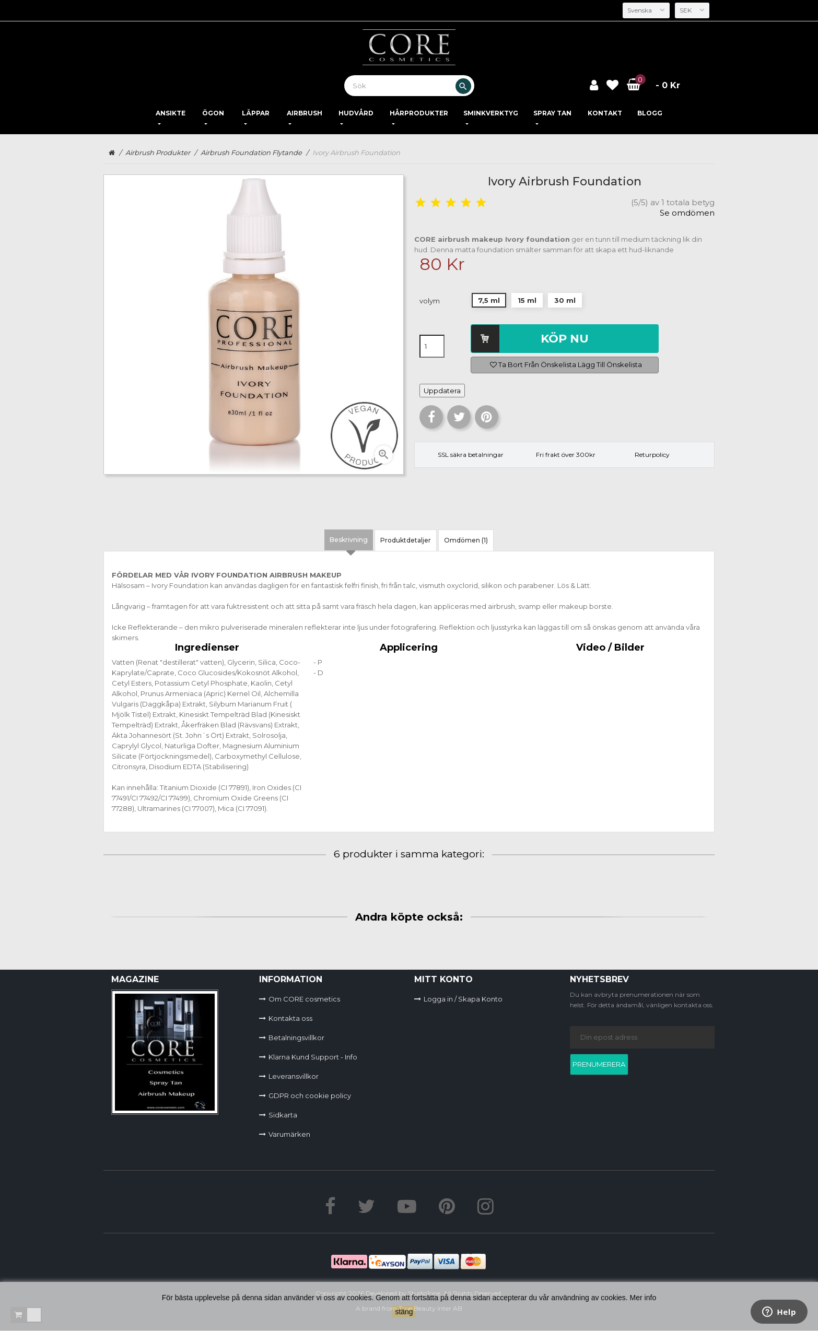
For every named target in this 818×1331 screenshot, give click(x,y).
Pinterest (486, 417)
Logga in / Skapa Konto (463, 999)
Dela (431, 417)
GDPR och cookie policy (309, 1095)
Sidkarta (282, 1115)
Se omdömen (687, 213)
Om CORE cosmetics (304, 999)
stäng (404, 1312)
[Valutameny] (691, 10)
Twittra (459, 417)
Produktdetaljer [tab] (405, 540)
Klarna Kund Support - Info (312, 1057)
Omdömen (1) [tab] (466, 540)
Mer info (643, 1297)
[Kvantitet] (432, 346)
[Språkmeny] (645, 10)
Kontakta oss (290, 1018)
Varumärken (289, 1134)
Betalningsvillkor (296, 1037)
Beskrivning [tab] (349, 540)
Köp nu (565, 339)
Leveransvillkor (293, 1076)
